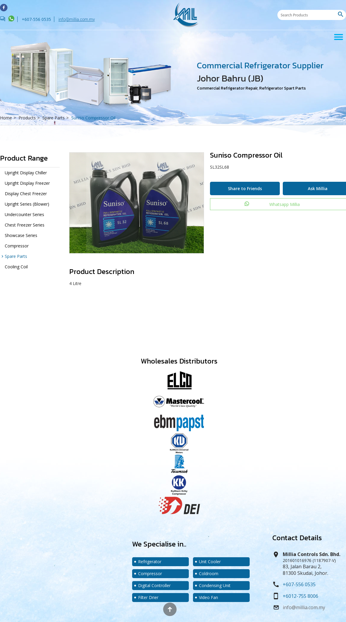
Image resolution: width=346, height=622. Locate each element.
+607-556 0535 (299, 584)
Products (29, 118)
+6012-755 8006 (300, 596)
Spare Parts (56, 118)
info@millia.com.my (76, 19)
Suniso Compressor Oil (93, 118)
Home (8, 118)
